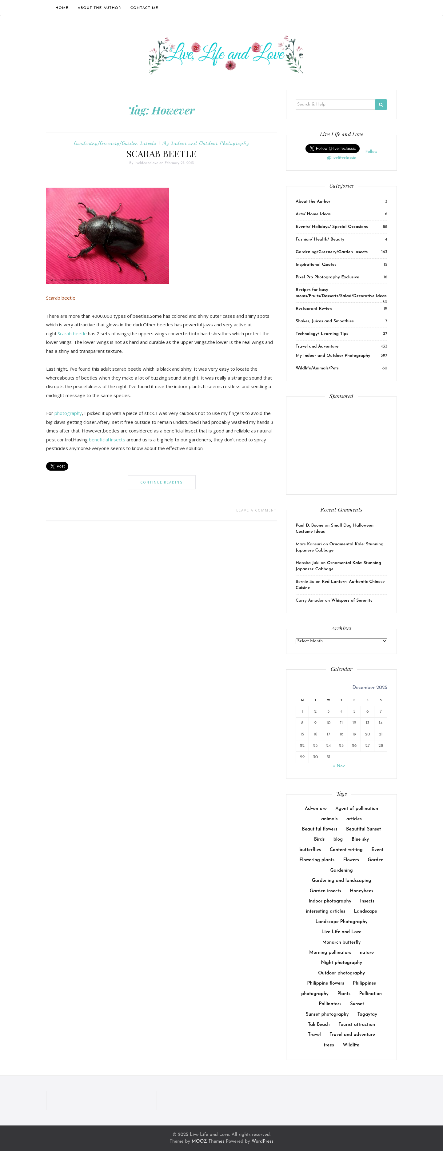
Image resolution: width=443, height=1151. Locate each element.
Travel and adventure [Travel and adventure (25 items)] (352, 1035)
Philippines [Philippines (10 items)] (364, 983)
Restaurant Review (314, 308)
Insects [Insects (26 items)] (367, 901)
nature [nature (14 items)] (367, 952)
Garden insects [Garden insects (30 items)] (325, 891)
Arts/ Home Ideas (313, 214)
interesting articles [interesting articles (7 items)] (325, 911)
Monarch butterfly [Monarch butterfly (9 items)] (341, 942)
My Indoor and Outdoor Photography (205, 142)
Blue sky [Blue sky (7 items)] (360, 839)
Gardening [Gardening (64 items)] (341, 870)
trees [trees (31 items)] (329, 1045)
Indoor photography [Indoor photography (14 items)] (330, 901)
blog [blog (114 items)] (338, 839)
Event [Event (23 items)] (377, 850)
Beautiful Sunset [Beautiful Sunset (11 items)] (363, 829)
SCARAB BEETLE (161, 153)
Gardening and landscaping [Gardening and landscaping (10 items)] (341, 880)
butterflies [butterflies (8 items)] (310, 850)
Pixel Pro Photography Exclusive (327, 277)
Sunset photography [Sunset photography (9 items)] (327, 1014)
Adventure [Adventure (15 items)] (316, 808)
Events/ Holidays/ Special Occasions (332, 227)
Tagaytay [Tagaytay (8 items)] (367, 1014)
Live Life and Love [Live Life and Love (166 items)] (341, 932)
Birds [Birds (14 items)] (319, 839)
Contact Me (144, 8)
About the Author (99, 8)
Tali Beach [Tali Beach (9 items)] (319, 1024)
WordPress (262, 1141)
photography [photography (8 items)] (315, 994)
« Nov (339, 766)
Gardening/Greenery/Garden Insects (115, 142)
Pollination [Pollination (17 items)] (370, 994)
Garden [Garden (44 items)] (375, 860)
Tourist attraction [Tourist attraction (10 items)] (356, 1024)
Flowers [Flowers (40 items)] (351, 860)
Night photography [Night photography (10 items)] (341, 963)
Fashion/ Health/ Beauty (320, 239)
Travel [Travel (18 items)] (314, 1035)
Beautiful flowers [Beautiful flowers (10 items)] (319, 829)
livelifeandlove (146, 163)
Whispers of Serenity (352, 600)
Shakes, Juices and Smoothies (325, 321)
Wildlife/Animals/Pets (317, 368)
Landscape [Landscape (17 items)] (365, 911)
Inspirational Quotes (316, 264)
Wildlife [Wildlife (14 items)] (351, 1045)
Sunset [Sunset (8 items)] (357, 1004)
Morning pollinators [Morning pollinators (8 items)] (330, 952)
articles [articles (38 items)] (354, 819)
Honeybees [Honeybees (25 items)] (361, 891)
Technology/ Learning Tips (322, 334)
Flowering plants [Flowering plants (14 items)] (316, 860)
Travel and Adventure (317, 346)
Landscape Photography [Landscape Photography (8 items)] (341, 922)
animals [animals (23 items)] (329, 819)
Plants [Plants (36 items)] (343, 994)
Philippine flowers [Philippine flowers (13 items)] (325, 983)
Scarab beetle (72, 333)
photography (68, 413)
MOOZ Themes (208, 1141)
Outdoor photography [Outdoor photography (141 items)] (341, 973)
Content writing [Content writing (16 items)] (346, 850)
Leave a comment (256, 510)
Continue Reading (161, 482)
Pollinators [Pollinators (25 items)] (330, 1004)
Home (62, 8)
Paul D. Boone (309, 525)
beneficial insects (107, 439)
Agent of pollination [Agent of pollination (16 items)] (356, 808)
